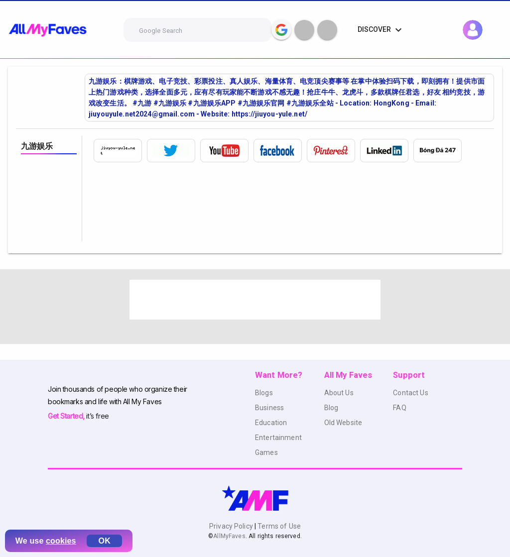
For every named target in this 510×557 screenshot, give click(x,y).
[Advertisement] (255, 300)
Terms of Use (278, 526)
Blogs (264, 393)
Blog (331, 408)
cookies (61, 541)
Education (271, 423)
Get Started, (67, 416)
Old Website (343, 423)
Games (266, 452)
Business (269, 408)
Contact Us (410, 393)
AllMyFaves (229, 536)
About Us (339, 393)
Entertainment (278, 438)
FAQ (399, 408)
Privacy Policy (232, 526)
